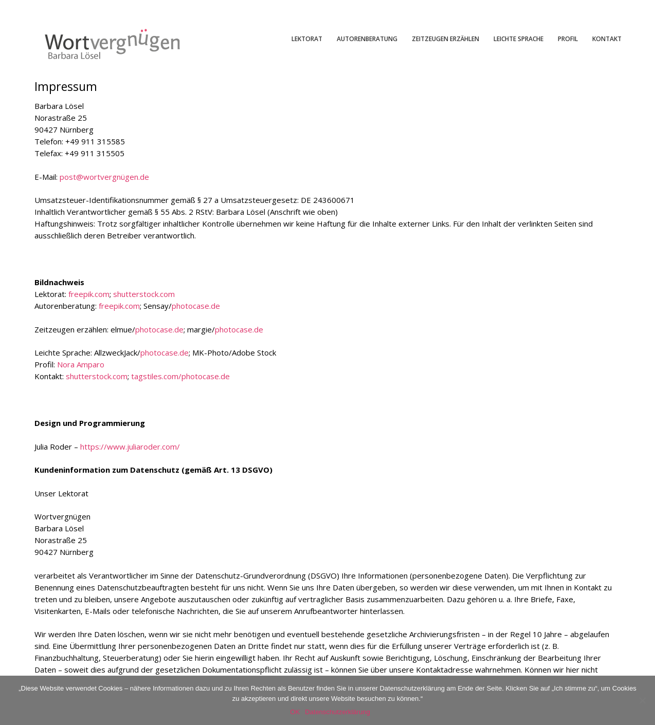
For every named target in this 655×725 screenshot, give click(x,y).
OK (295, 712)
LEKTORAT (307, 38)
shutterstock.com (144, 294)
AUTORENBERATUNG (367, 38)
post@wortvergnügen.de (104, 177)
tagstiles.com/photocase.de (180, 376)
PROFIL (568, 38)
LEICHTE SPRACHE (518, 38)
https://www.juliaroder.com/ (130, 446)
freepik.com (89, 294)
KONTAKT (607, 38)
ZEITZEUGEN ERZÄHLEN (445, 38)
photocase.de (196, 306)
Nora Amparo (80, 364)
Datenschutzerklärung (337, 712)
